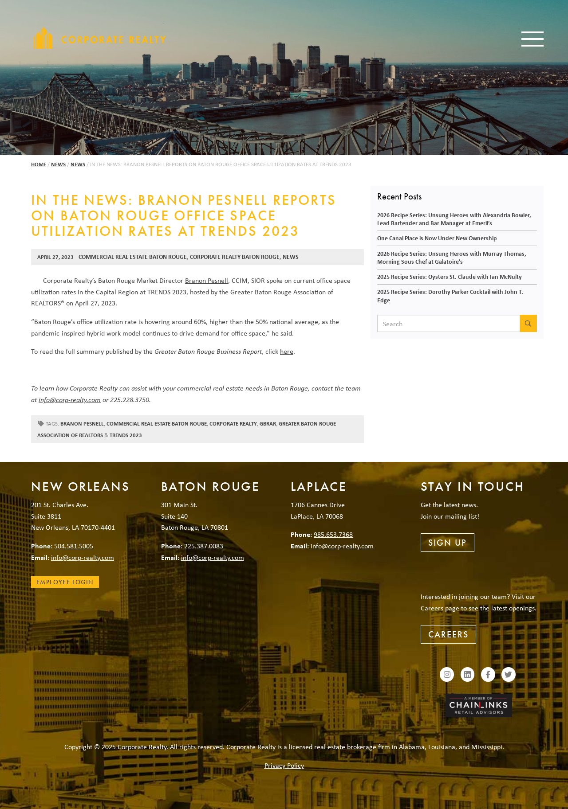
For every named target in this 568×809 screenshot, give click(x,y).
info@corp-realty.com (70, 399)
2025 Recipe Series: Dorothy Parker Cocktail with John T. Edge (450, 295)
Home (38, 164)
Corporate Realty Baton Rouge (235, 256)
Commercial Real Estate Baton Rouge (133, 256)
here (286, 351)
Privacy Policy (284, 765)
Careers (448, 634)
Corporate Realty (99, 38)
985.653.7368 (333, 534)
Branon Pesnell (206, 280)
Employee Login (65, 582)
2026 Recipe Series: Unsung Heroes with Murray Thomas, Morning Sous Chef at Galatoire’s (451, 257)
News (58, 164)
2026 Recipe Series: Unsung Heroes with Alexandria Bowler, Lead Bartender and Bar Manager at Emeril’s (454, 219)
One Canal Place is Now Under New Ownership (437, 238)
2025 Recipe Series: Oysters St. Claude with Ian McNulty (449, 276)
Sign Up (447, 542)
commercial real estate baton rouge (156, 423)
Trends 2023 (126, 435)
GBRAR (268, 423)
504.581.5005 (73, 546)
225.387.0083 (203, 546)
